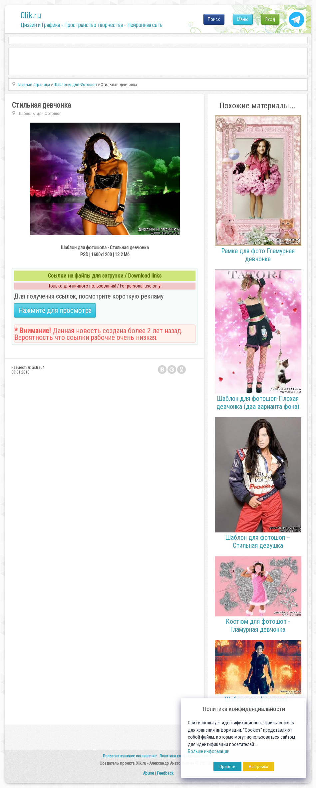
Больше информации (208, 751)
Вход (270, 19)
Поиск (214, 19)
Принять (227, 766)
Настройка (258, 766)
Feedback (165, 773)
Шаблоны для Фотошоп (40, 113)
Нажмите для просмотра (55, 310)
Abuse (148, 773)
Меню (242, 19)
